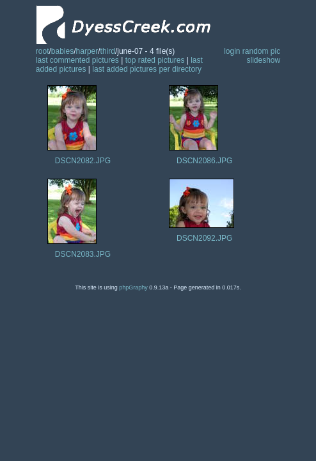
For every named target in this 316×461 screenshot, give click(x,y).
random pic (261, 51)
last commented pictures (77, 60)
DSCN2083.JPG (83, 254)
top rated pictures (155, 60)
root (42, 51)
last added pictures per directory (146, 69)
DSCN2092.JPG (204, 238)
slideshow (264, 60)
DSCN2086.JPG (204, 160)
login (232, 51)
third (107, 51)
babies (62, 51)
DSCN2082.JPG (83, 160)
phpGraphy (133, 287)
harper (87, 51)
